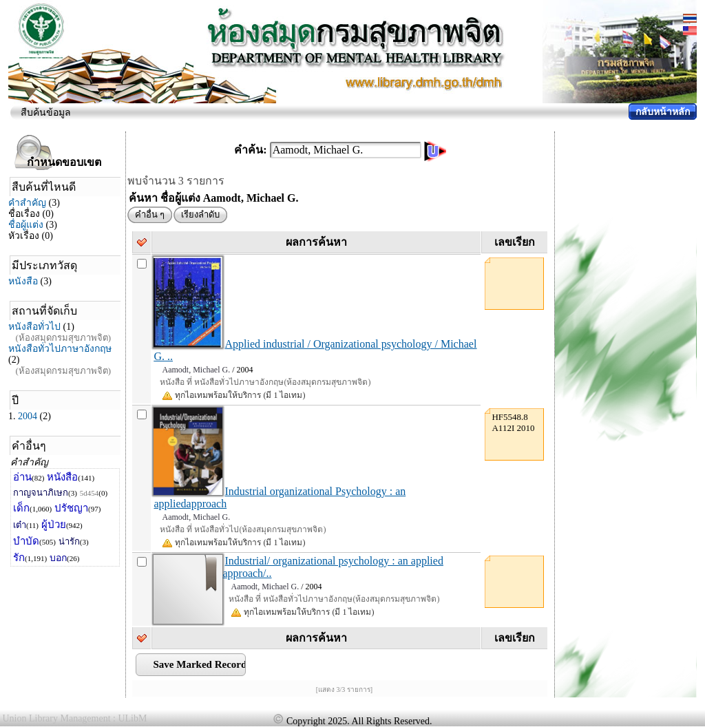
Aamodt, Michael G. (196, 370)
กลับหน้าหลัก (662, 112)
